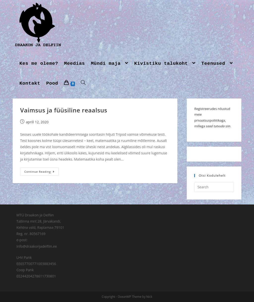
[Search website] (83, 83)
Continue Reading (39, 171)
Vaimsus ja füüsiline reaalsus (63, 110)
